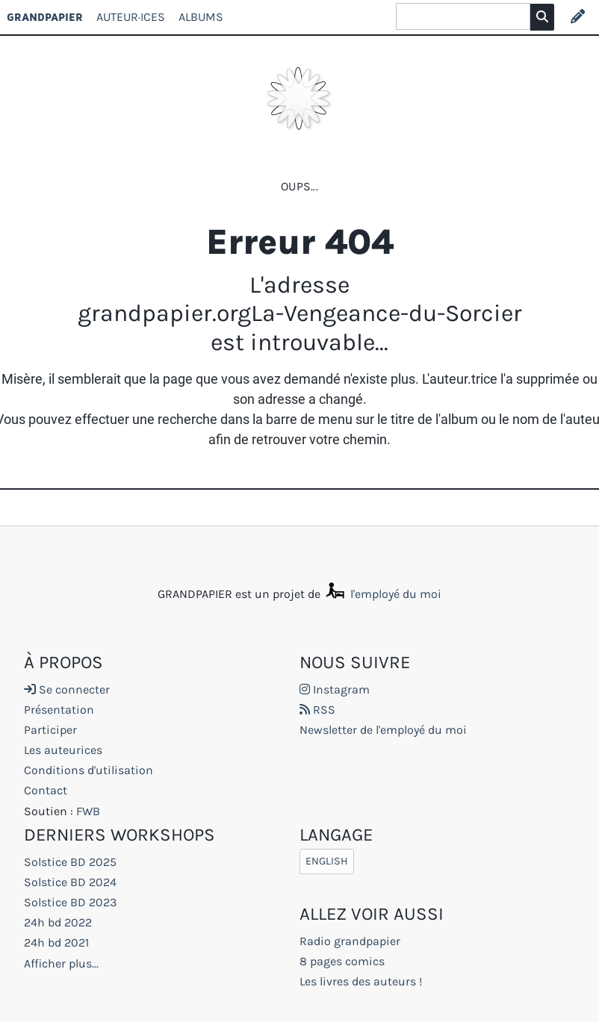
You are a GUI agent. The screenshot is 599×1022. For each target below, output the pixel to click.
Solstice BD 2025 (70, 862)
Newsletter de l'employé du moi (383, 730)
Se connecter (67, 689)
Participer (50, 730)
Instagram (335, 689)
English (326, 862)
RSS (317, 709)
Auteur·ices (130, 17)
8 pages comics (342, 961)
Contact (45, 790)
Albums (201, 17)
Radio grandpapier (350, 941)
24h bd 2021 (56, 942)
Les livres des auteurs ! (361, 981)
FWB (88, 811)
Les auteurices (63, 750)
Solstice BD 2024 (70, 882)
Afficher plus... (61, 963)
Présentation (59, 709)
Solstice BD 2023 (70, 902)
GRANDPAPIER (45, 16)
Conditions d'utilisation (88, 770)
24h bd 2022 (58, 922)
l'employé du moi (382, 594)
